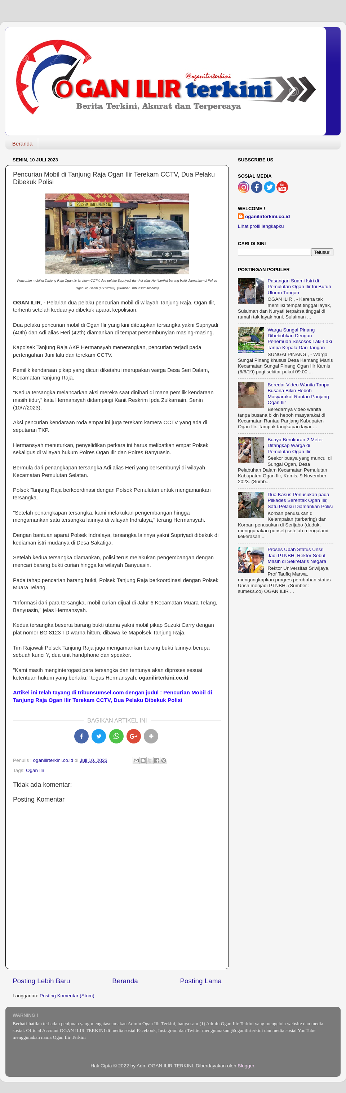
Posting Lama (201, 981)
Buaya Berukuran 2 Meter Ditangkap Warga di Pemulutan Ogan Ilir (295, 445)
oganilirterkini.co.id (267, 216)
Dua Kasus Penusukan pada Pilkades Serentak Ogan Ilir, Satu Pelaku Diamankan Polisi (300, 500)
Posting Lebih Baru (41, 981)
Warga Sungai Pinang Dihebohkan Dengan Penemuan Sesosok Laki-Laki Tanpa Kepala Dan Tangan (299, 338)
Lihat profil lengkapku (261, 226)
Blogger (246, 1065)
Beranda (22, 143)
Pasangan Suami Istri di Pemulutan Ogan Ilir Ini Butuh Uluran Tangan (299, 286)
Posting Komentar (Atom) (67, 995)
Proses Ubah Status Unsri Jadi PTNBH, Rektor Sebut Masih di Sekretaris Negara (296, 555)
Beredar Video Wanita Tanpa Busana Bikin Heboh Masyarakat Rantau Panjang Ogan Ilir (298, 393)
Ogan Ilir (35, 770)
